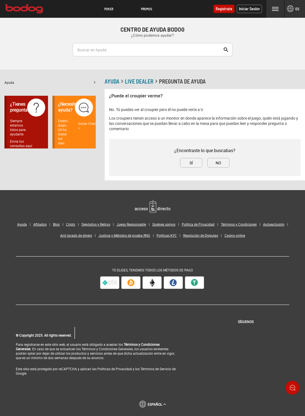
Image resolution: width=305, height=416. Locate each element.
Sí (191, 162)
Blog (56, 224)
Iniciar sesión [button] (249, 8)
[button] (109, 8)
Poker (108, 9)
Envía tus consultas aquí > (21, 145)
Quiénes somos (163, 224)
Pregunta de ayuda (182, 81)
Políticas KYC (167, 235)
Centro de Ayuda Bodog (152, 29)
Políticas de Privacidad (114, 369)
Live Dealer (142, 81)
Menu (275, 8)
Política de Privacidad (198, 224)
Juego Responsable (131, 224)
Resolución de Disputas (200, 235)
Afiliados (40, 224)
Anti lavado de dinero (76, 235)
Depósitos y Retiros (96, 224)
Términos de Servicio (155, 369)
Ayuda (50, 82)
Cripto (70, 224)
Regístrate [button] (224, 8)
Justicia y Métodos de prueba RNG (124, 235)
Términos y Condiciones (239, 224)
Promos (146, 9)
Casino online (235, 235)
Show (226, 49)
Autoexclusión (273, 224)
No (218, 162)
